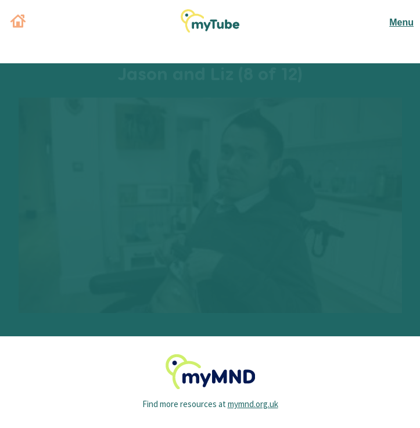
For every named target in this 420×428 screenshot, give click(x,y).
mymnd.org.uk (253, 403)
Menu (401, 22)
